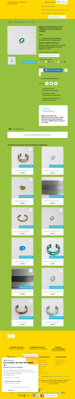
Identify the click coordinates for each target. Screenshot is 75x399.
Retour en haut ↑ (51, 395)
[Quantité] (41, 70)
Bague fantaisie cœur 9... (22, 201)
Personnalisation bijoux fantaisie (55, 10)
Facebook (9, 336)
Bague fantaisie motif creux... (52, 292)
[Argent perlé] (43, 62)
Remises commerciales (16, 3)
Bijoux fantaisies (48, 6)
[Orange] (56, 62)
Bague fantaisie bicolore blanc (22, 292)
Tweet (51, 83)
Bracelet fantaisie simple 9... (22, 231)
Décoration (46, 13)
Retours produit (43, 364)
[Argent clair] (40, 62)
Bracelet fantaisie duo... (22, 170)
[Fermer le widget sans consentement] (30, 355)
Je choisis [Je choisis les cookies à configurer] (11, 390)
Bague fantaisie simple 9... (52, 170)
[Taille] (49, 55)
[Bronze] (52, 62)
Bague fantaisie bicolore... (52, 201)
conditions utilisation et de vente (59, 376)
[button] (4, 396)
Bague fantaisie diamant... (22, 261)
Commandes (42, 366)
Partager (47, 83)
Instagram (13, 336)
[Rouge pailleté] (62, 62)
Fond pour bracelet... (22, 322)
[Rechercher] (57, 17)
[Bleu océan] (49, 62)
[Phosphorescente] (59, 62)
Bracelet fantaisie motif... (52, 322)
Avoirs (41, 369)
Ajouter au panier (53, 70)
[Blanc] (46, 62)
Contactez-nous (13, 2)
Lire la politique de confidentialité (11, 377)
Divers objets (58, 13)
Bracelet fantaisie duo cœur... (52, 261)
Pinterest (56, 83)
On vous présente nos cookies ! (12, 383)
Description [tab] (47, 108)
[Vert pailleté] (65, 62)
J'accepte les (54, 376)
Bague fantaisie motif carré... (52, 231)
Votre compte (44, 357)
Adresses (42, 371)
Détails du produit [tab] (49, 111)
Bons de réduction (44, 373)
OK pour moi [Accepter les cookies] (29, 390)
